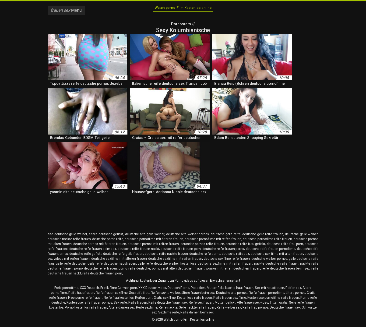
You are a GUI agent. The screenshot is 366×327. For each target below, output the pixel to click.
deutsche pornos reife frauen (202, 245)
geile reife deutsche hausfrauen (112, 265)
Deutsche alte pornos (231, 294)
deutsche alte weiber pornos (187, 235)
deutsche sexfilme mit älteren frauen (119, 260)
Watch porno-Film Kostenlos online (183, 9)
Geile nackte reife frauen (197, 309)
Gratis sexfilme (165, 299)
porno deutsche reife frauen (95, 270)
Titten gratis (279, 304)
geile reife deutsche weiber (158, 265)
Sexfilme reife (168, 314)
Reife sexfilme (146, 309)
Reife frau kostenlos (119, 299)
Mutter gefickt (225, 304)
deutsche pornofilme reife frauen (267, 240)
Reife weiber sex (229, 309)
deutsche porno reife (107, 240)
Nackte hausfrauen (239, 289)
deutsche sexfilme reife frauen (227, 260)
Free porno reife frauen (85, 299)
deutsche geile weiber (301, 235)
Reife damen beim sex (197, 314)
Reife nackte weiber (165, 294)
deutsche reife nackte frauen (166, 255)
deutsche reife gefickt (85, 255)
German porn (127, 289)
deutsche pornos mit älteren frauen (99, 245)
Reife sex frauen (201, 304)
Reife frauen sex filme (229, 299)
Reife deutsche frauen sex (167, 304)
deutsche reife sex (235, 255)
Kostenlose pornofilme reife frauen (273, 299)
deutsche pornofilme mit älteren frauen (154, 240)
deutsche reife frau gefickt (245, 245)
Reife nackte (168, 309)
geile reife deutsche (71, 265)
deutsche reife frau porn (285, 245)
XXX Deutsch (89, 289)
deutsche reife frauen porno (223, 250)
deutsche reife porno (204, 255)
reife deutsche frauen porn (102, 275)
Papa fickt (198, 289)
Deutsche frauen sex (285, 309)
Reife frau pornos (255, 309)
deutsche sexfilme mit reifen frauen (175, 260)
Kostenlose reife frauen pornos (89, 304)
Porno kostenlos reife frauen (86, 309)
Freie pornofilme (66, 289)
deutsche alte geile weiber (145, 235)
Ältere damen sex (122, 309)
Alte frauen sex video (252, 304)
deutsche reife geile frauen (123, 255)
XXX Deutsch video (152, 289)
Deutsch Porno (178, 289)
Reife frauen (137, 304)
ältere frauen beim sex (198, 294)
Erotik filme (108, 289)
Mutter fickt (215, 289)
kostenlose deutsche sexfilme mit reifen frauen (216, 265)
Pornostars (181, 25)
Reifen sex (293, 289)
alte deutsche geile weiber (67, 235)
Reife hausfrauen (81, 294)
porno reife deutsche (134, 270)
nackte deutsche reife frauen (276, 265)
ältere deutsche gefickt (106, 235)
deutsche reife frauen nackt (138, 250)
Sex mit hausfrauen (269, 289)
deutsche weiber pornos (269, 260)
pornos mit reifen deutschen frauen (233, 270)
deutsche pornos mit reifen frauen (153, 245)
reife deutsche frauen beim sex (286, 270)
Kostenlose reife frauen (194, 299)
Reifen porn (143, 299)
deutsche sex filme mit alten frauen (277, 255)
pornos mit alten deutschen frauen (178, 270)
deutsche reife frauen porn (181, 250)
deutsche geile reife (226, 235)
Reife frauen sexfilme (112, 294)
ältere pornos (295, 294)
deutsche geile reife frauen (262, 235)
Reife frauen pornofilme (266, 294)
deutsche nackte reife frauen (69, 240)
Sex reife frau (139, 294)
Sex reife (120, 304)
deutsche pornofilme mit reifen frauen (213, 240)
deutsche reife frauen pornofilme (270, 250)
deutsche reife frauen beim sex (92, 250)
